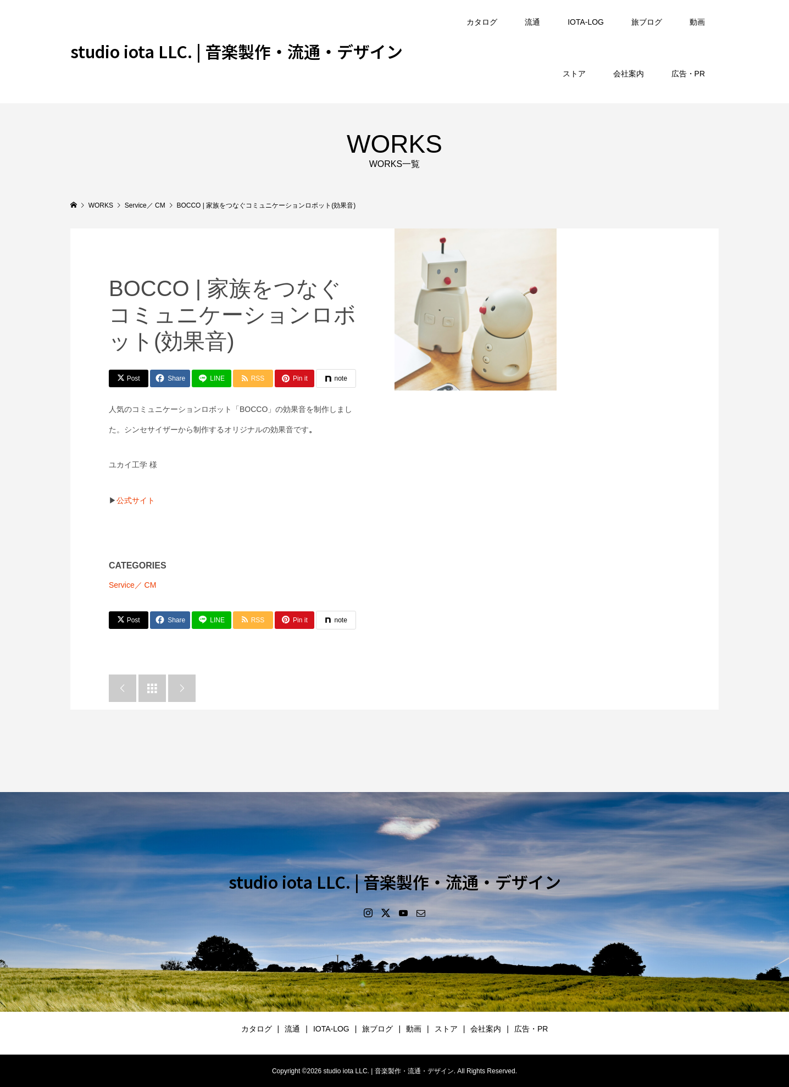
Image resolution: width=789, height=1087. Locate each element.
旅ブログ (646, 22)
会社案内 (628, 73)
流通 (532, 22)
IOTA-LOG (586, 22)
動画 (697, 22)
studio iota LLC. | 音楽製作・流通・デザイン (236, 51)
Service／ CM (132, 585)
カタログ (481, 22)
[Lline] (211, 378)
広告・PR (688, 73)
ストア (574, 73)
